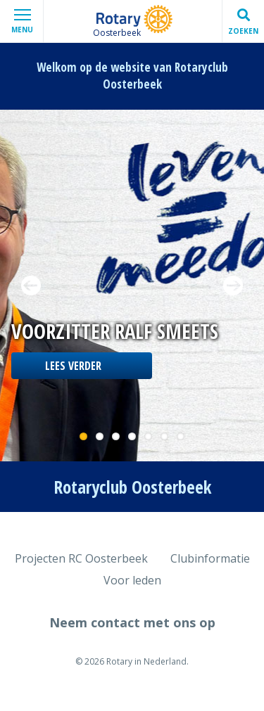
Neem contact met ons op (132, 622)
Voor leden (132, 580)
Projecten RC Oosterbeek (81, 558)
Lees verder (73, 365)
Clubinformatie (210, 558)
